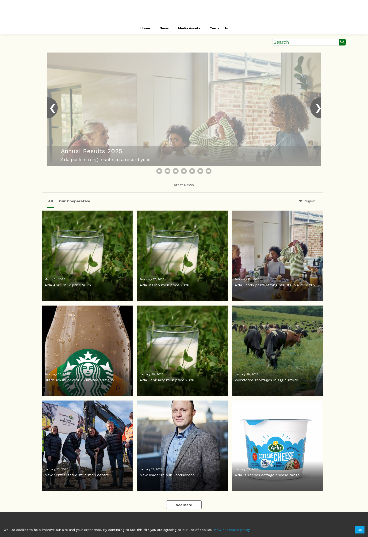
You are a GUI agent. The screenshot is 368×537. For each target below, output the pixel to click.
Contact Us (219, 28)
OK (360, 530)
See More (184, 505)
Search (281, 42)
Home (145, 28)
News (164, 28)
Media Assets (189, 28)
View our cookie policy (232, 530)
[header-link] (184, 11)
